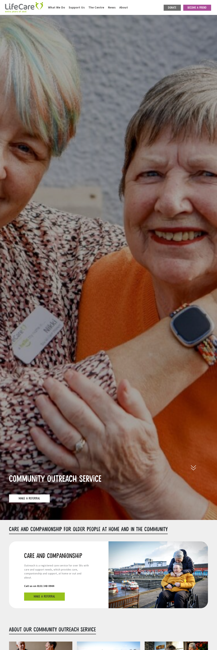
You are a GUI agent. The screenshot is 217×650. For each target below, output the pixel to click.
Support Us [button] (77, 7)
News (112, 7)
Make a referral (44, 596)
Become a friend (197, 8)
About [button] (123, 7)
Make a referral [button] (29, 498)
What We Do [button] (56, 7)
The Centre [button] (96, 7)
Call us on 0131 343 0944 (39, 586)
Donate (172, 8)
